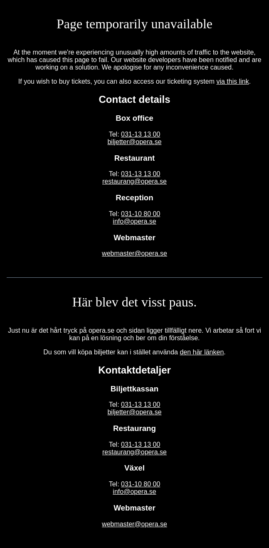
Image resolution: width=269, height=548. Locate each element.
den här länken (202, 352)
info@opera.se (134, 221)
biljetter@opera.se (134, 141)
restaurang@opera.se (134, 181)
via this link (232, 81)
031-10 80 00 (140, 213)
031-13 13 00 (140, 134)
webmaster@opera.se (134, 253)
